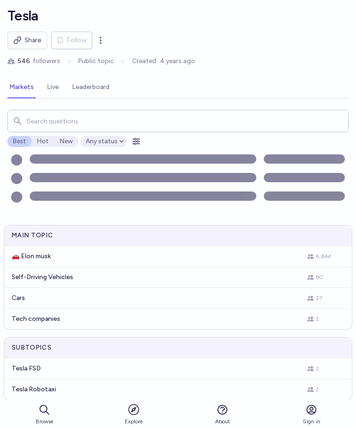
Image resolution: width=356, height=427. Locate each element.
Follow (72, 40)
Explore (134, 414)
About (222, 414)
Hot (43, 141)
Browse (44, 414)
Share (27, 40)
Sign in (311, 414)
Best (19, 141)
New (66, 141)
